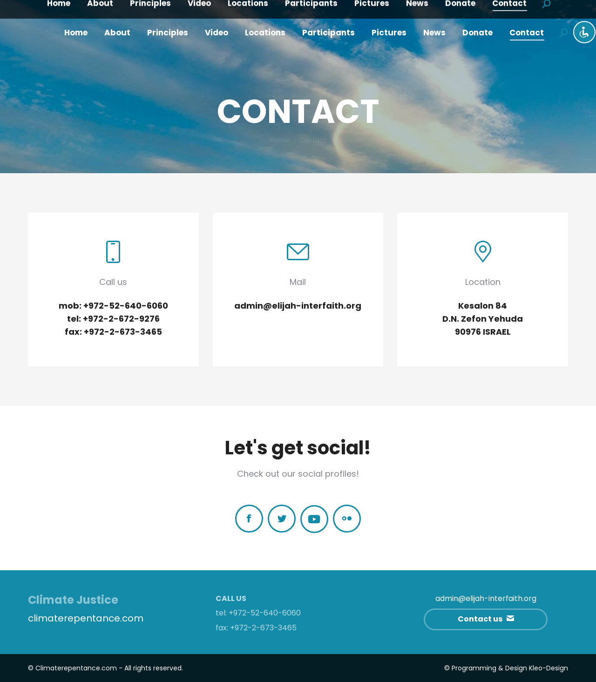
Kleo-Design (548, 668)
